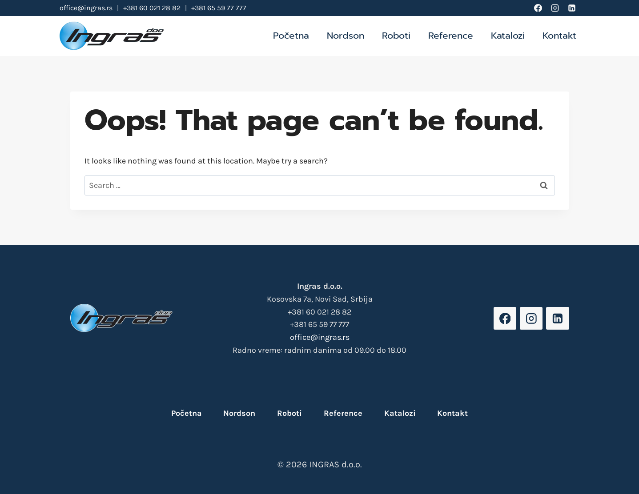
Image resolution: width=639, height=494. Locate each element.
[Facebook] (538, 8)
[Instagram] (555, 8)
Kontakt (559, 35)
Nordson (345, 35)
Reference (450, 35)
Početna (291, 35)
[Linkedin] (572, 8)
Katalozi (508, 35)
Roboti (396, 35)
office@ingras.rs (86, 8)
